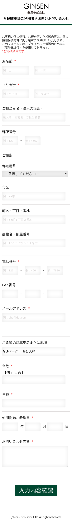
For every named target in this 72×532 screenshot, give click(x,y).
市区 (5, 187)
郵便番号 (9, 132)
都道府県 (9, 166)
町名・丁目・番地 (16, 211)
